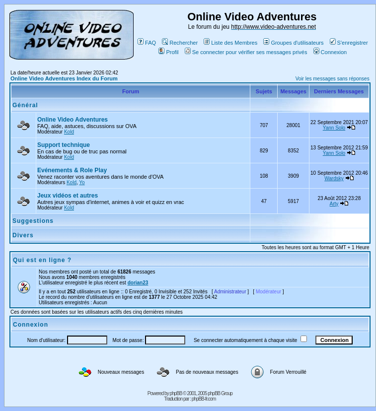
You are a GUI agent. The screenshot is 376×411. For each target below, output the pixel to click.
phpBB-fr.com (204, 399)
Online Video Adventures (72, 119)
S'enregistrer (349, 43)
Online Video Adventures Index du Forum (64, 78)
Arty (334, 203)
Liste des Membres (230, 43)
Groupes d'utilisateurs (293, 43)
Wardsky (334, 178)
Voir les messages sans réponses (333, 78)
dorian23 (138, 282)
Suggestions (33, 220)
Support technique (63, 144)
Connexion (330, 52)
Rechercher (180, 43)
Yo (81, 182)
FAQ (147, 43)
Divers (23, 235)
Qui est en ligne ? (42, 260)
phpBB (175, 393)
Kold (69, 132)
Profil (168, 52)
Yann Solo (334, 128)
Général (25, 105)
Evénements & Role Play (72, 170)
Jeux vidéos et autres (67, 195)
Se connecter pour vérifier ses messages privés (246, 52)
